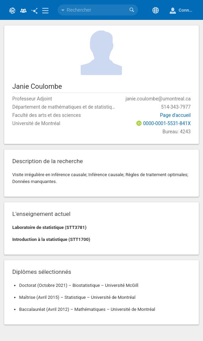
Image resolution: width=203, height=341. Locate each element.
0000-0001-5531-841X (167, 123)
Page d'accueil (175, 115)
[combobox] (98, 9)
